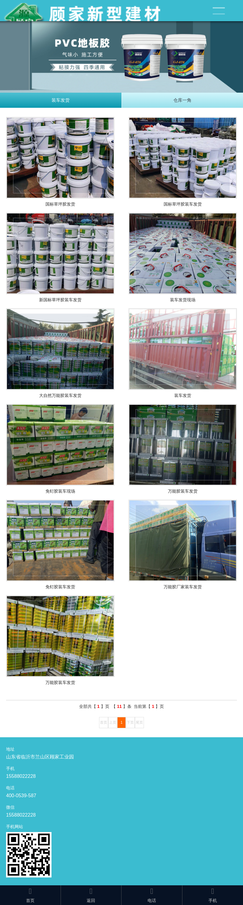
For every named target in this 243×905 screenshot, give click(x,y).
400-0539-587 (21, 795)
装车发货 (61, 100)
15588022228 (21, 776)
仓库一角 (182, 100)
